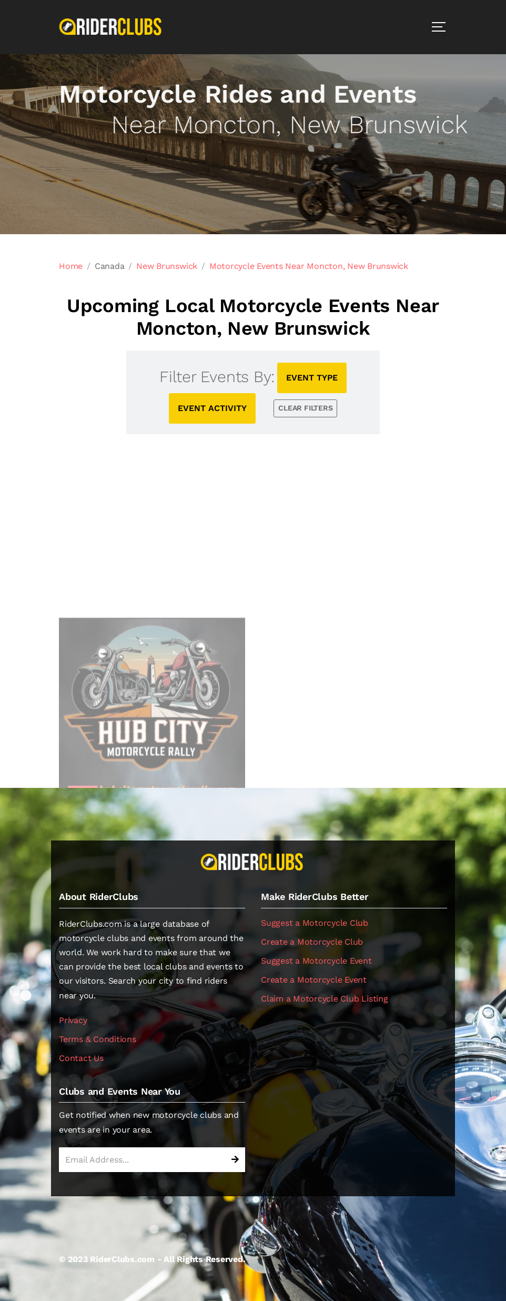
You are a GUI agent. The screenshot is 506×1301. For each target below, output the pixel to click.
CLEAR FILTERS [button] (305, 408)
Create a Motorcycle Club (312, 942)
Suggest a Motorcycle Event (316, 961)
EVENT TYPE (312, 378)
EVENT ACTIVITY (212, 408)
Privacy (73, 1020)
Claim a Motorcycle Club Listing (324, 999)
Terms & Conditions (97, 1039)
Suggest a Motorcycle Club (314, 923)
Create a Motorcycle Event (314, 980)
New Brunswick (166, 266)
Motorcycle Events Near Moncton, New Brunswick (308, 266)
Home (71, 266)
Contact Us (81, 1058)
